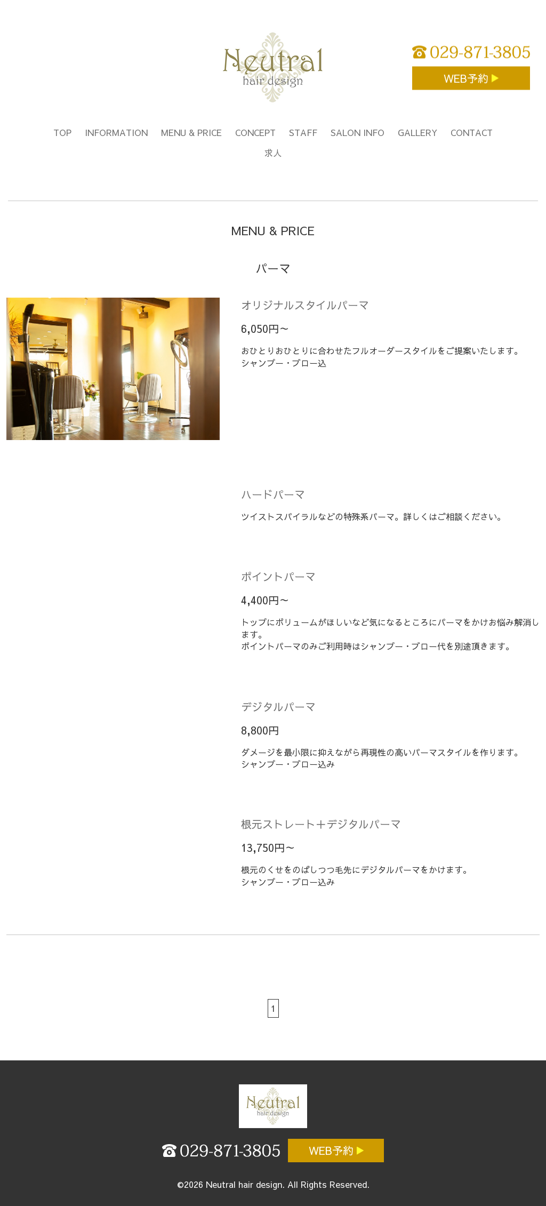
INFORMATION (116, 132)
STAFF (303, 132)
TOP (62, 132)
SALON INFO (357, 132)
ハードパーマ (273, 494)
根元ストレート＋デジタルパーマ (321, 824)
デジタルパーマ (278, 706)
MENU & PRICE (191, 132)
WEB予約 (468, 78)
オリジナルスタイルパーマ (305, 305)
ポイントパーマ (278, 576)
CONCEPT (255, 132)
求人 (273, 152)
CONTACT (472, 132)
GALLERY (417, 132)
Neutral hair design (244, 1184)
